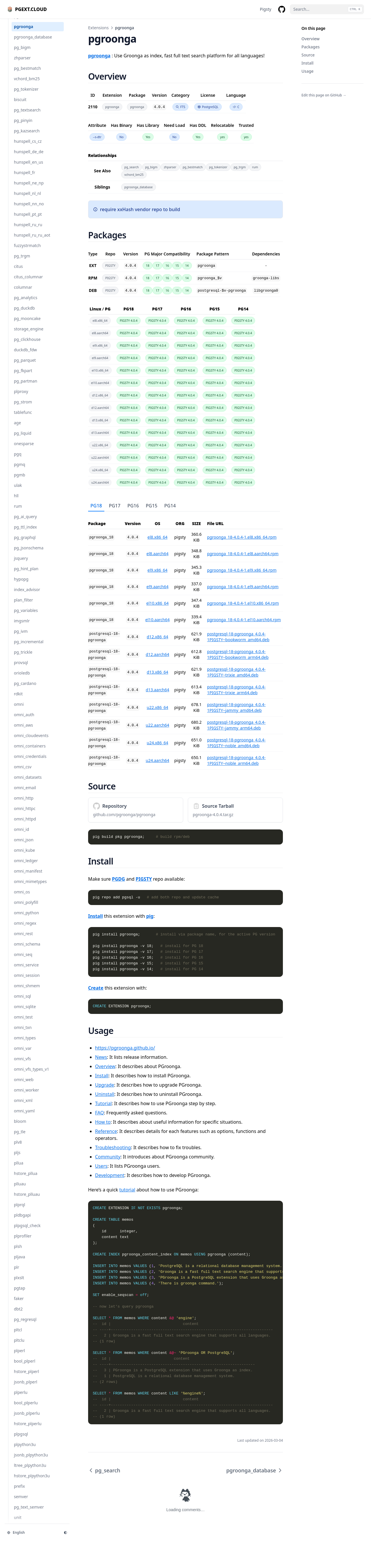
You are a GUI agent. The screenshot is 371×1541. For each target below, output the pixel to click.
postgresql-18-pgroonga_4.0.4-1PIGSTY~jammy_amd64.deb (236, 707)
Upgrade (104, 1085)
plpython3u (25, 1450)
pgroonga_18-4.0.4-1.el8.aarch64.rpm (243, 553)
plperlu (21, 1398)
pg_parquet (25, 366)
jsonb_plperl (25, 1387)
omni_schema (27, 950)
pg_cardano (25, 689)
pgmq (19, 470)
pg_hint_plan (26, 574)
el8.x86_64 (158, 537)
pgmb (19, 480)
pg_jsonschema (28, 553)
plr (16, 1273)
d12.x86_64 (157, 636)
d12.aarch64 (157, 654)
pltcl (18, 1335)
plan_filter (23, 605)
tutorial (127, 1190)
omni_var (23, 1054)
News (101, 1057)
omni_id (21, 835)
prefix (19, 1492)
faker (19, 1304)
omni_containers (30, 751)
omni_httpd (25, 824)
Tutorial (103, 1103)
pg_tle (20, 1137)
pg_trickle (23, 658)
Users (101, 1166)
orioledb (22, 678)
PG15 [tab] (151, 505)
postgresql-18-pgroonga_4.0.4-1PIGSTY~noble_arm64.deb (236, 760)
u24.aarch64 (157, 760)
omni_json (23, 845)
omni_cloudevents (31, 741)
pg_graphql (25, 543)
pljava (19, 1262)
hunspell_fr (24, 178)
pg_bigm (22, 53)
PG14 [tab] (170, 505)
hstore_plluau (27, 1200)
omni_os (22, 897)
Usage (307, 71)
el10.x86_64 (157, 603)
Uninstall (104, 1094)
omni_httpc (24, 814)
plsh (18, 1252)
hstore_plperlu (27, 1429)
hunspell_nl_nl (27, 199)
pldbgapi (22, 1221)
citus (18, 272)
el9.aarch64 (157, 586)
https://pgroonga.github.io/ (125, 1048)
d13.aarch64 (157, 689)
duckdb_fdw (25, 355)
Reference (106, 1131)
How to (102, 1122)
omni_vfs (22, 1064)
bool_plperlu (26, 1408)
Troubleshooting (113, 1147)
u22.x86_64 (157, 707)
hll (16, 501)
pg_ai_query (25, 522)
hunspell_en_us (28, 168)
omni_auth (24, 720)
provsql (21, 668)
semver (21, 1502)
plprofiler (23, 1241)
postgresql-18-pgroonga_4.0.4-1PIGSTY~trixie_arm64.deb (236, 689)
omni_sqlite (25, 1012)
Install (307, 63)
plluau (20, 1189)
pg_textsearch (27, 115)
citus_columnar (28, 282)
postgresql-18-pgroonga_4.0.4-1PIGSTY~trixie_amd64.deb (236, 672)
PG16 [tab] (133, 505)
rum (18, 512)
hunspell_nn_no (29, 209)
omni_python (26, 918)
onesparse (24, 449)
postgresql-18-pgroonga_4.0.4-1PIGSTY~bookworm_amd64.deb (238, 636)
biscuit (20, 105)
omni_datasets (28, 783)
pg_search (23, 22)
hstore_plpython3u (32, 1481)
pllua (18, 1168)
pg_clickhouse (27, 345)
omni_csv (23, 772)
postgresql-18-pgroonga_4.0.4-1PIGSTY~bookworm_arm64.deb (238, 654)
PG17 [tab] (115, 505)
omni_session (27, 981)
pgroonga (23, 32)
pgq (17, 460)
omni (19, 710)
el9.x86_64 (158, 570)
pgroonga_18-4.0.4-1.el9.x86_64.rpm (242, 570)
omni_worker (26, 1095)
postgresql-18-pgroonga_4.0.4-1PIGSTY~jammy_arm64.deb (236, 725)
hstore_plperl (26, 1377)
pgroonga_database (33, 42)
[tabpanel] (185, 640)
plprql (19, 1210)
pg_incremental (28, 647)
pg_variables (26, 616)
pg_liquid (22, 439)
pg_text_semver (29, 1513)
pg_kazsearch (27, 136)
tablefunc (23, 418)
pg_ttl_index (25, 532)
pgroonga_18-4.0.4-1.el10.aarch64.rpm (244, 619)
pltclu (19, 1346)
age (17, 428)
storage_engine (28, 334)
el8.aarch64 (157, 553)
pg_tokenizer (26, 95)
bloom (20, 1127)
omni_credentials (30, 762)
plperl (19, 1356)
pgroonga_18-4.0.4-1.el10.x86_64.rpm (243, 603)
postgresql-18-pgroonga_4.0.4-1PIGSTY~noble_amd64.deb (236, 742)
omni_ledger (26, 866)
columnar (23, 293)
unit (17, 1523)
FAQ (99, 1112)
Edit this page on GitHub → (323, 95)
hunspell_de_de (28, 157)
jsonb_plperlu (27, 1419)
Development (109, 1175)
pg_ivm (21, 637)
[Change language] (32, 1533)
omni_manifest (28, 877)
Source (308, 55)
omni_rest (23, 939)
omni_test (23, 1022)
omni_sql (22, 1002)
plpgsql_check (27, 1231)
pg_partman (25, 387)
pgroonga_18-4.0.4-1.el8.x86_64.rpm (242, 537)
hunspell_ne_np (29, 188)
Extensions (98, 27)
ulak (18, 491)
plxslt (19, 1283)
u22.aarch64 (157, 725)
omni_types (25, 1043)
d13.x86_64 (157, 672)
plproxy (21, 397)
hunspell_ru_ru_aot (32, 241)
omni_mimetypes (30, 887)
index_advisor (27, 595)
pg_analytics (25, 303)
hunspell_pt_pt (28, 220)
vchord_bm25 (27, 84)
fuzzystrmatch (27, 251)
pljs (17, 1158)
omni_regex (25, 929)
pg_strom (23, 407)
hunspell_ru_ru (28, 230)
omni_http (23, 804)
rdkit (18, 699)
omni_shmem (27, 991)
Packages (310, 47)
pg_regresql (25, 1325)
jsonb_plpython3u (31, 1460)
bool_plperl (24, 1367)
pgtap (19, 1294)
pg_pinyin (23, 126)
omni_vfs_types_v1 (31, 1075)
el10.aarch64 (157, 619)
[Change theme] (65, 1533)
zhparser (22, 63)
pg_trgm (22, 261)
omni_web (24, 1085)
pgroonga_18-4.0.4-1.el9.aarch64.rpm (243, 586)
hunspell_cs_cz (28, 147)
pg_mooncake (27, 324)
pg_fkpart (23, 376)
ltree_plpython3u (30, 1471)
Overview (310, 38)
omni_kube (24, 856)
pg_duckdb (24, 314)
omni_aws (23, 731)
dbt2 (18, 1314)
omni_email (25, 793)
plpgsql (21, 1440)
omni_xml (23, 1106)
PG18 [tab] (96, 505)
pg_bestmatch (27, 74)
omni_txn (23, 1033)
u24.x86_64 (157, 742)
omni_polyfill (26, 908)
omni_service (26, 970)
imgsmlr (22, 626)
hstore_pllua (25, 1179)
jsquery (21, 564)
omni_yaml (24, 1116)
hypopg (21, 585)
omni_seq (23, 960)
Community (108, 1157)
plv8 (18, 1148)
